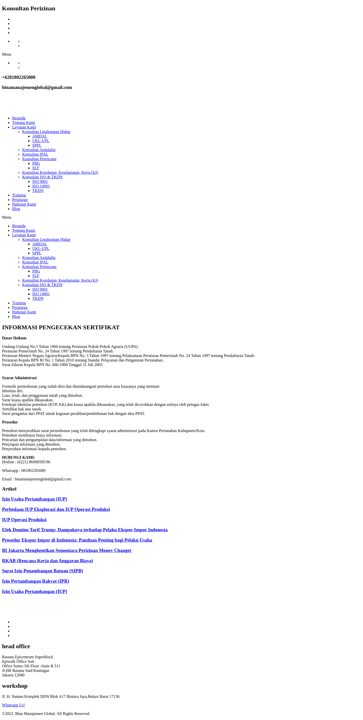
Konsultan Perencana (39, 159)
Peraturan (19, 200)
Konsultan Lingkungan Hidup (46, 131)
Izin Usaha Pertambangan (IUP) (34, 499)
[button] (181, 54)
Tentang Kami (23, 122)
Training (19, 195)
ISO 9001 (40, 181)
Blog (16, 209)
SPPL (36, 145)
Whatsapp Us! (13, 705)
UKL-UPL (40, 141)
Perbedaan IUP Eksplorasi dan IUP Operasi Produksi (56, 509)
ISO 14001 (41, 186)
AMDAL (39, 136)
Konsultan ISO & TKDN (42, 177)
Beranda (18, 118)
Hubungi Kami (24, 204)
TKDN (37, 190)
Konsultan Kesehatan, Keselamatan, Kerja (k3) (60, 172)
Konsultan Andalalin (38, 150)
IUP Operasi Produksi (24, 519)
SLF (35, 168)
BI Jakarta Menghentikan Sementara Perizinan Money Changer (67, 550)
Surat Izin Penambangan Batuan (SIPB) (42, 570)
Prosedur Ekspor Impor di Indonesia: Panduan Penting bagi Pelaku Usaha (77, 540)
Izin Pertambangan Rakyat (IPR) (35, 581)
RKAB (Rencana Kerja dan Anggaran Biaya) (47, 560)
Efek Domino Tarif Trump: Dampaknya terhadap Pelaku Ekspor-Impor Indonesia (85, 529)
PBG (36, 163)
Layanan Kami (24, 127)
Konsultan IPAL (35, 154)
